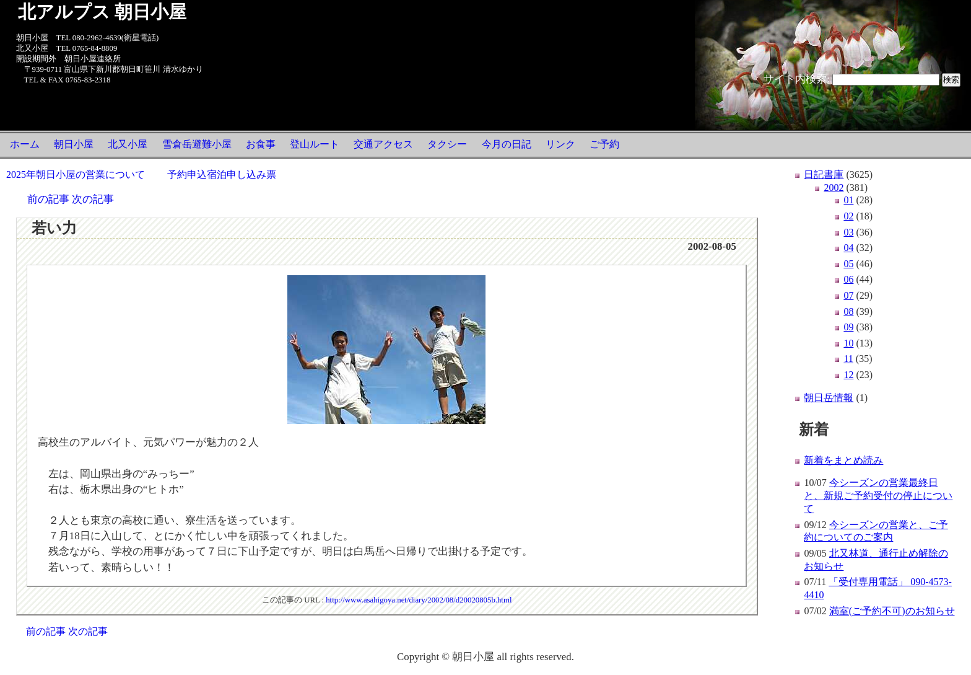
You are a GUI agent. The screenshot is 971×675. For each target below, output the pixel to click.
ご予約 (604, 144)
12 (848, 374)
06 (848, 279)
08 (848, 311)
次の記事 (93, 199)
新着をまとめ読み (843, 460)
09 (848, 327)
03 (848, 232)
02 (848, 216)
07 (848, 295)
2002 (833, 187)
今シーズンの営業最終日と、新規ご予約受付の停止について (878, 495)
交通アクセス (383, 144)
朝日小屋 (74, 144)
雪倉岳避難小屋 (197, 144)
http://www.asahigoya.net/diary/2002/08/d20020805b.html (419, 600)
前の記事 (48, 199)
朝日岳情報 (828, 397)
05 (848, 263)
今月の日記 (506, 144)
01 (848, 200)
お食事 (261, 144)
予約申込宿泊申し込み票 (221, 174)
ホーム (25, 144)
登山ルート (314, 144)
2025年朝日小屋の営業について (75, 174)
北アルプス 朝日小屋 (102, 12)
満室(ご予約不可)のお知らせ (892, 611)
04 (848, 247)
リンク (560, 144)
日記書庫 (823, 174)
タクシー (447, 144)
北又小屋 (127, 144)
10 (848, 343)
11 (848, 358)
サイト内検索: (797, 79)
